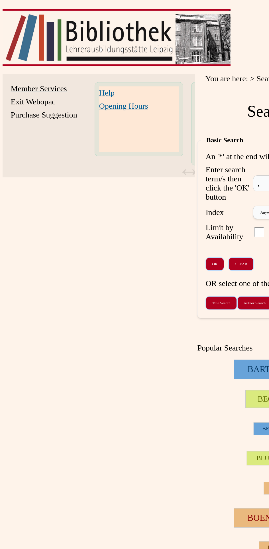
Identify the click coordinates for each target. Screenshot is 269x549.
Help (107, 92)
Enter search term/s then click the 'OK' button (227, 183)
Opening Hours (123, 106)
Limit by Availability (224, 232)
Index (214, 212)
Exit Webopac (33, 101)
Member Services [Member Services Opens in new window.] (39, 88)
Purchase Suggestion (44, 114)
